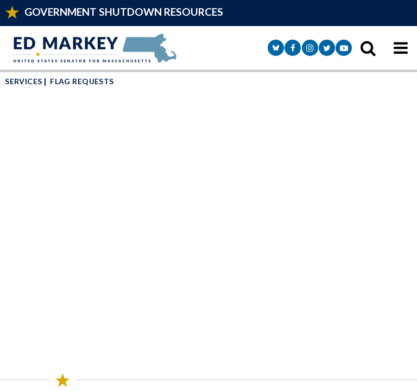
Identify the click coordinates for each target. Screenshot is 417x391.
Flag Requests (81, 81)
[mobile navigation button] (400, 48)
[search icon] (368, 48)
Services (23, 81)
